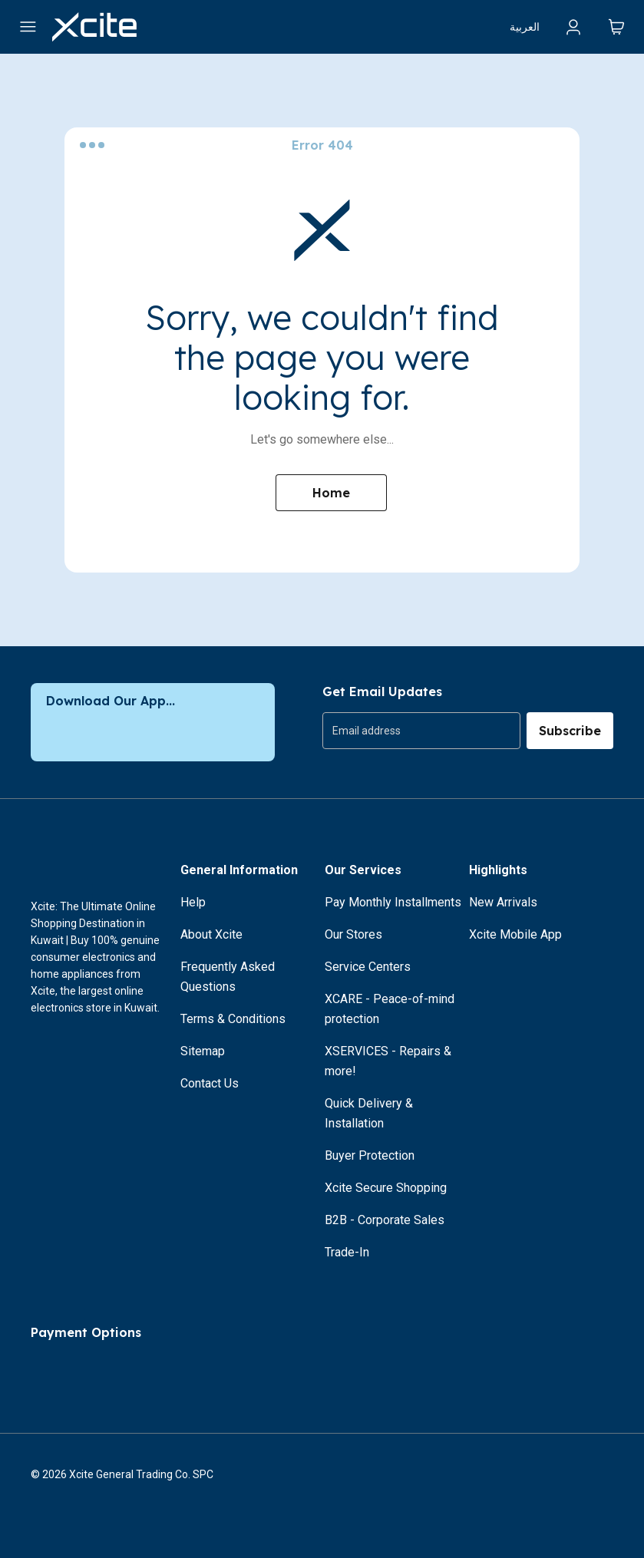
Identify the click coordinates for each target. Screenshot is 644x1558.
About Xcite (211, 934)
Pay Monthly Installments (393, 902)
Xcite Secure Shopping (386, 1187)
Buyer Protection (369, 1155)
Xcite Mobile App (515, 934)
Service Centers (368, 966)
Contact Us (209, 1083)
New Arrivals (503, 902)
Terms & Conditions (233, 1019)
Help (193, 902)
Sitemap (202, 1051)
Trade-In (347, 1252)
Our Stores (353, 934)
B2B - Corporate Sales (384, 1220)
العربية (525, 27)
